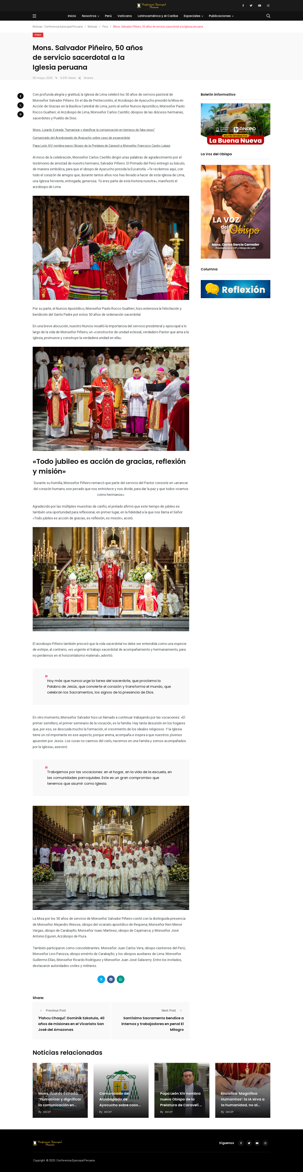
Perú (109, 16)
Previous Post (52, 1010)
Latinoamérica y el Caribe (159, 16)
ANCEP (47, 1110)
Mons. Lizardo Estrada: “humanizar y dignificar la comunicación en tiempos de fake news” (101, 130)
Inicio (73, 16)
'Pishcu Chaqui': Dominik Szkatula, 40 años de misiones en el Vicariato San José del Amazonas (71, 1023)
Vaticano (125, 16)
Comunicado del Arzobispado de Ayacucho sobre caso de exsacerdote (87, 137)
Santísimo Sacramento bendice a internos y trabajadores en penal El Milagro (152, 1023)
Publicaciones (221, 16)
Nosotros (90, 16)
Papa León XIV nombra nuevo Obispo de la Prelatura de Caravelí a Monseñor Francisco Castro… (181, 1104)
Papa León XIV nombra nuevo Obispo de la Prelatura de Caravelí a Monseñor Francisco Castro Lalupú (109, 145)
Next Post (173, 1010)
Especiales (193, 16)
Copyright (39, 1159)
